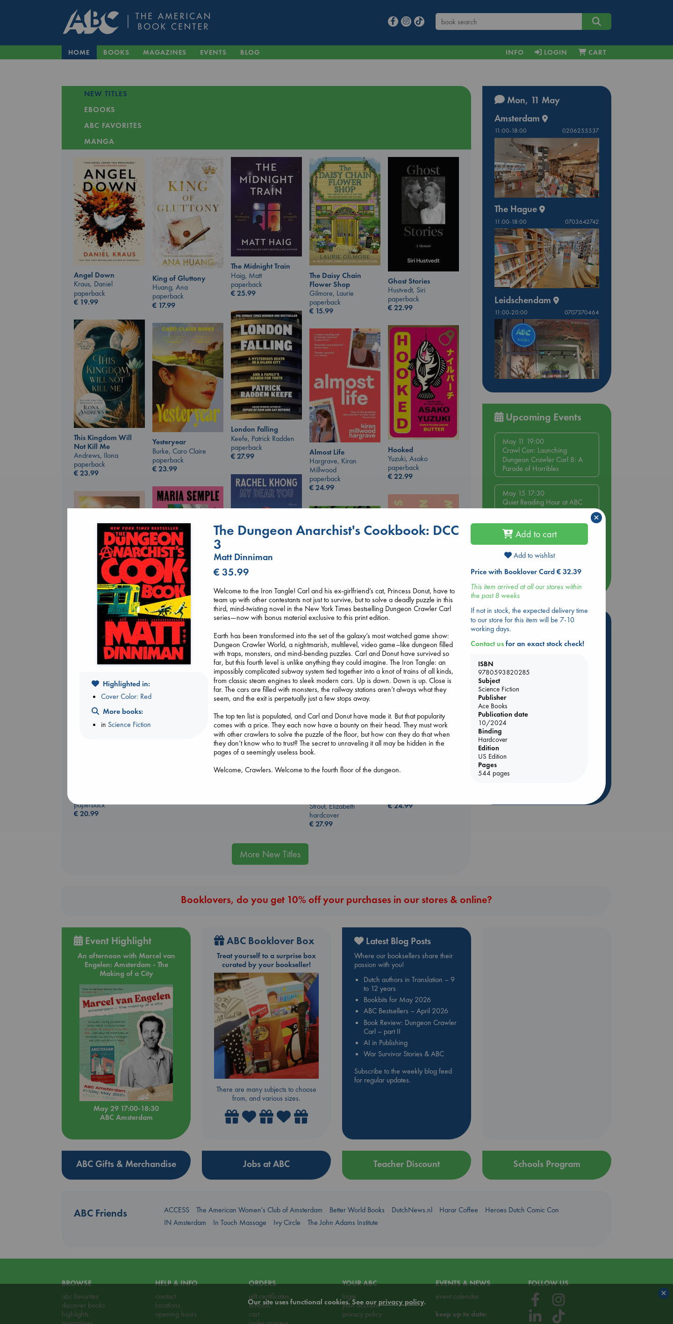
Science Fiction (129, 724)
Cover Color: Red (126, 696)
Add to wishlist (529, 555)
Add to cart (529, 534)
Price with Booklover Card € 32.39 (526, 572)
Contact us (487, 643)
